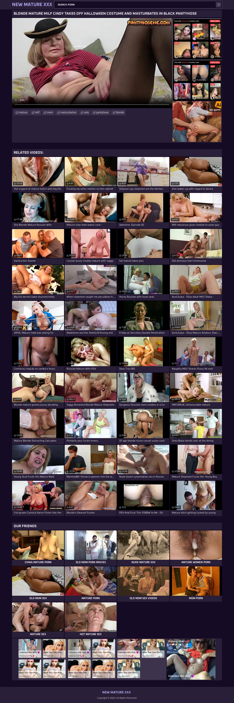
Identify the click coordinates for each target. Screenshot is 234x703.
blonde (120, 112)
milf (37, 112)
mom (50, 112)
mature (23, 112)
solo (86, 112)
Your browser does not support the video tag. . (92, 63)
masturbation (68, 112)
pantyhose (102, 112)
